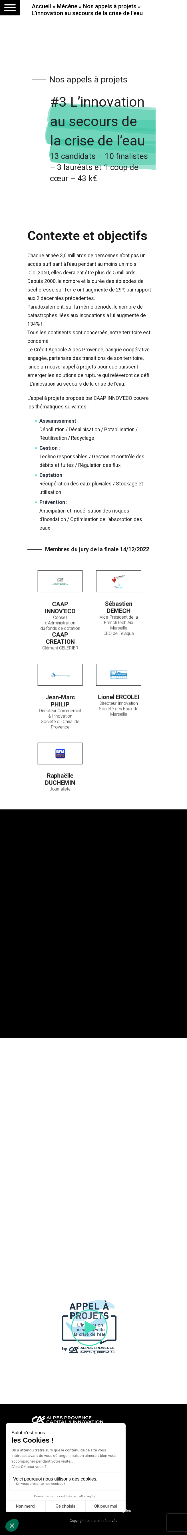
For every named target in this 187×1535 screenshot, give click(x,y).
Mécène (67, 6)
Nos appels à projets (109, 6)
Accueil (41, 6)
